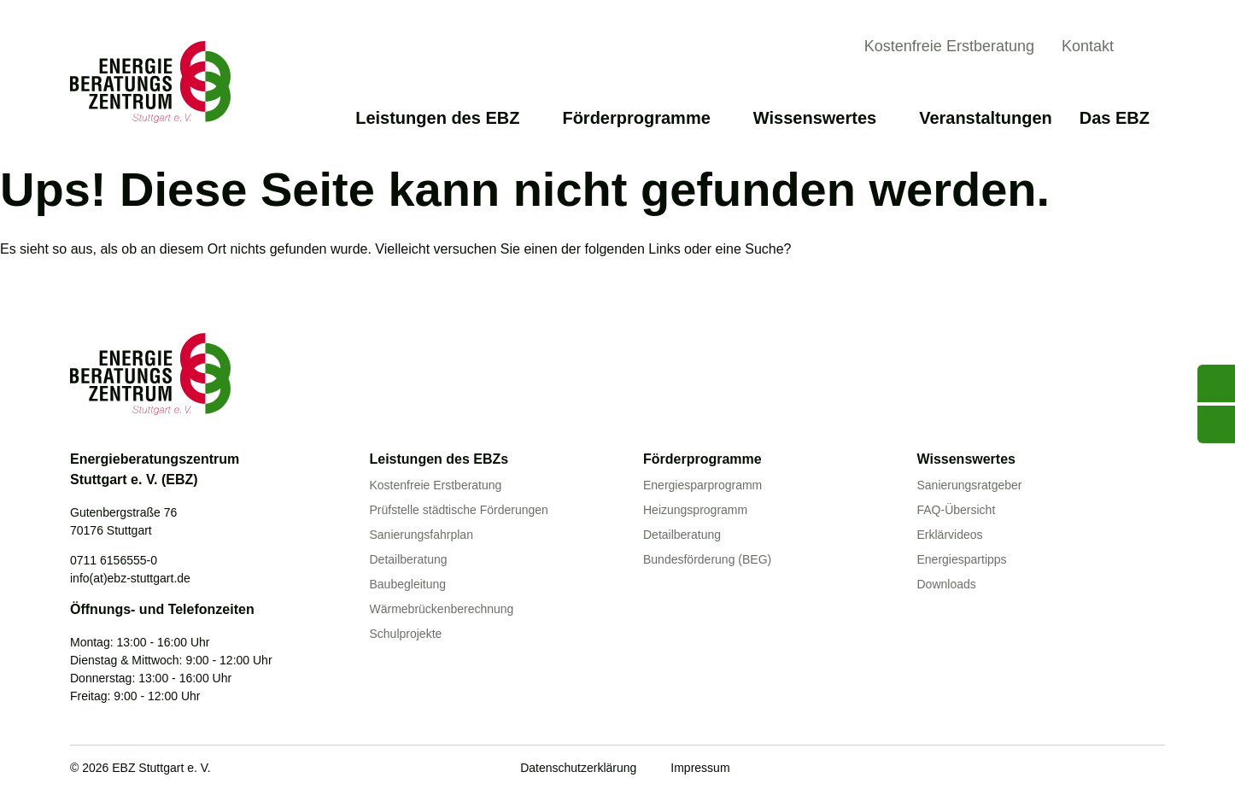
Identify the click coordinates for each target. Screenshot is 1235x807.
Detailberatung (409, 559)
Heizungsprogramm (695, 510)
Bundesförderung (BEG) (707, 559)
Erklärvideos (950, 534)
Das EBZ (1122, 117)
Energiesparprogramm (702, 485)
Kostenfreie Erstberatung (949, 46)
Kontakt (1088, 46)
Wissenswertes (822, 117)
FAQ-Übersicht (956, 510)
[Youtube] (1049, 769)
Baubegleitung (408, 584)
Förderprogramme (643, 117)
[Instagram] (1154, 769)
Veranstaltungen (985, 117)
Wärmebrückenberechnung (442, 609)
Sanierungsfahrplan (421, 534)
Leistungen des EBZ (445, 117)
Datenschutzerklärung (578, 768)
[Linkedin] (1119, 769)
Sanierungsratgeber (969, 485)
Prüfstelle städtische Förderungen (459, 510)
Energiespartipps (962, 559)
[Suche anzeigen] (1151, 48)
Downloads (946, 584)
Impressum (699, 768)
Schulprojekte (406, 633)
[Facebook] (1084, 769)
